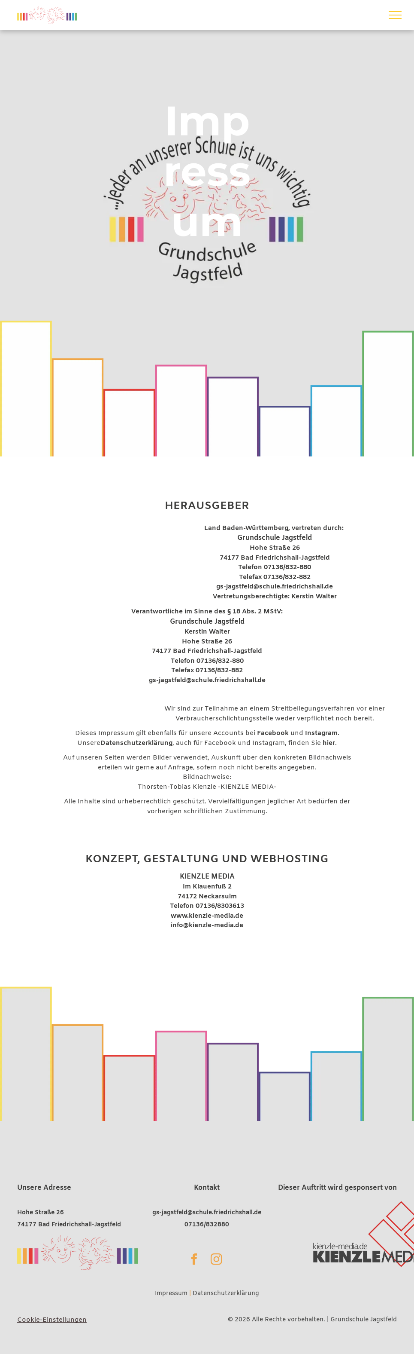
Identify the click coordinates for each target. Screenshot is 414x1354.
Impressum (171, 1294)
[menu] (395, 15)
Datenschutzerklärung (226, 1294)
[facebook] (193, 1260)
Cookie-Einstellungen (52, 1320)
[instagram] (216, 1260)
